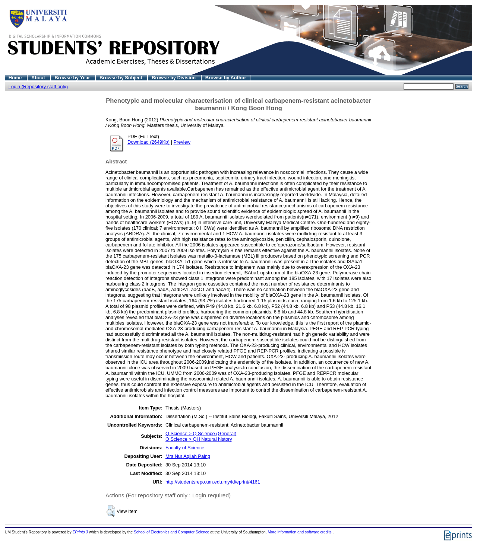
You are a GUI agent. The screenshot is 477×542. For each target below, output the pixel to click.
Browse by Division (174, 77)
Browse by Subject (121, 77)
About (39, 77)
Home (16, 77)
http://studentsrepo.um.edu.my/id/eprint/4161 (212, 482)
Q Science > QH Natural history (198, 439)
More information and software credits (300, 532)
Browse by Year (72, 77)
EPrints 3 (81, 532)
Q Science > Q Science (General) (200, 433)
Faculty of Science (185, 447)
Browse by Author (225, 77)
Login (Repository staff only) (38, 86)
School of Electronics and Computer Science (172, 532)
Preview (182, 142)
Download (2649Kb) (148, 142)
